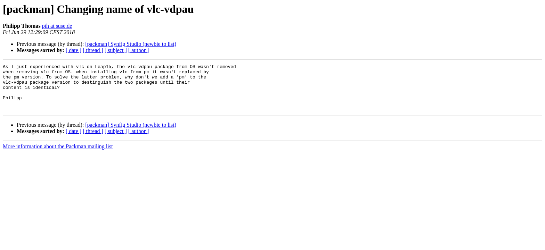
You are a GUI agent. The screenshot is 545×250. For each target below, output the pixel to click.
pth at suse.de (57, 26)
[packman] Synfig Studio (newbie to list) (130, 44)
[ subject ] (116, 50)
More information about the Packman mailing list (58, 156)
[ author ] (138, 50)
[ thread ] (93, 50)
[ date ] (73, 50)
